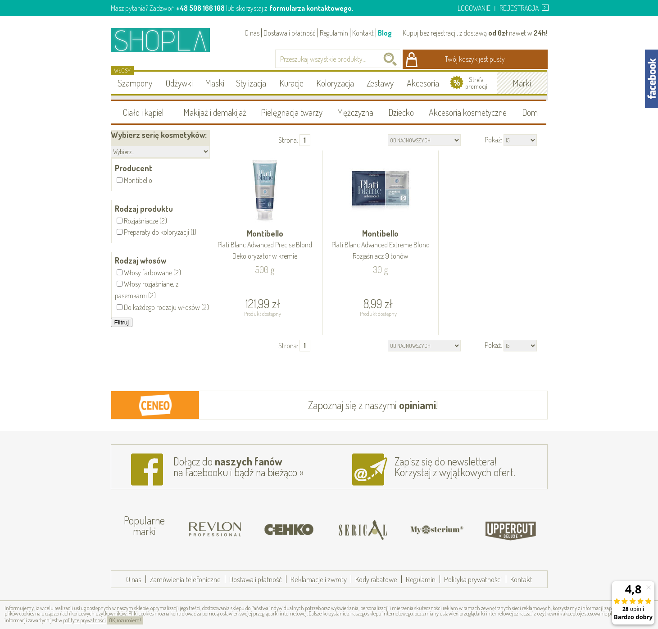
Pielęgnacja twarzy (291, 112)
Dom (530, 112)
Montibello (265, 245)
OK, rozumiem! (125, 620)
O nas (252, 32)
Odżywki (179, 83)
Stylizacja (251, 83)
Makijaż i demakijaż (214, 112)
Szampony (135, 83)
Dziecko (401, 112)
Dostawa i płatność (289, 32)
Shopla (166, 39)
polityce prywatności (84, 620)
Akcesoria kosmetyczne (468, 112)
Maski (214, 83)
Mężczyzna (355, 112)
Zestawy (380, 83)
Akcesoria (423, 83)
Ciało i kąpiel (143, 112)
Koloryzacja (335, 83)
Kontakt (363, 32)
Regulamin (334, 32)
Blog (385, 32)
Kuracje (291, 83)
